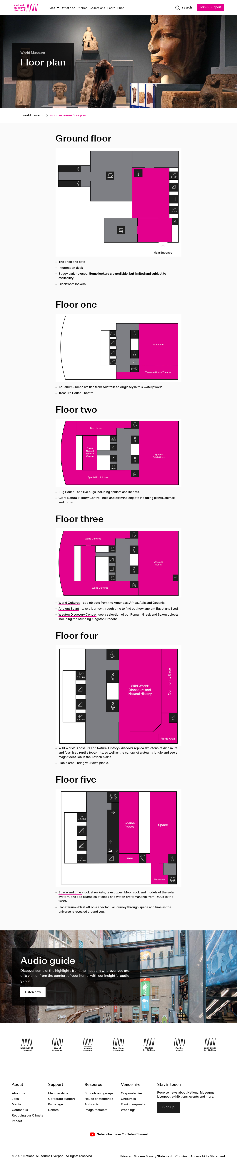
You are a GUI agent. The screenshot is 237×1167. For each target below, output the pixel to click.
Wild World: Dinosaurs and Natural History (88, 748)
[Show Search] (183, 7)
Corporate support (61, 1099)
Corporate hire (131, 1093)
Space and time (70, 892)
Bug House (66, 492)
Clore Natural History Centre (79, 498)
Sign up (168, 1107)
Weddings (128, 1110)
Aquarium (66, 387)
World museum (33, 115)
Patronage (55, 1104)
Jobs (15, 1099)
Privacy (125, 1156)
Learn (111, 8)
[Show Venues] (58, 8)
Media (16, 1104)
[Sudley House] (179, 1044)
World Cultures (69, 602)
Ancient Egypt (69, 608)
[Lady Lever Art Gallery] (210, 1044)
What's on (68, 8)
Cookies (181, 1156)
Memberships (58, 1093)
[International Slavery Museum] (88, 1044)
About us (18, 1093)
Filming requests (133, 1104)
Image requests (96, 1110)
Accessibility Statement (207, 1156)
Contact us (20, 1110)
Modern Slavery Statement (153, 1156)
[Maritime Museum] (118, 1044)
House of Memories (99, 1099)
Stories (82, 8)
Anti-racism (93, 1104)
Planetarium (67, 907)
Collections (97, 8)
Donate (53, 1110)
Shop (120, 8)
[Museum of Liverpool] (27, 1044)
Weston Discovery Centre (77, 614)
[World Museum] (57, 1044)
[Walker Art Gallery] (149, 1044)
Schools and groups (99, 1093)
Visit (52, 8)
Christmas (128, 1099)
